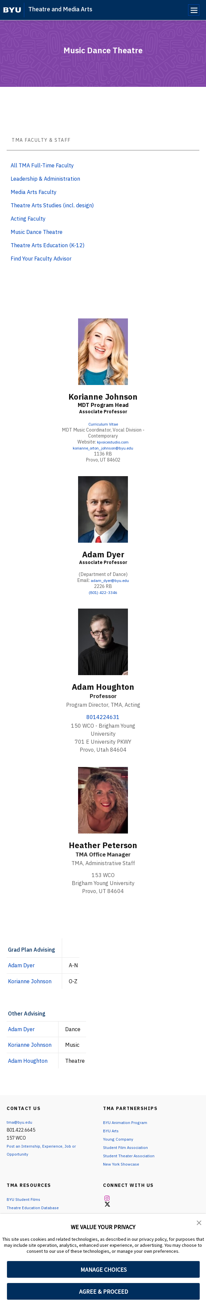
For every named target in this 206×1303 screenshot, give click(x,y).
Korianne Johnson (103, 396)
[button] (199, 1223)
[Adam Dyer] (103, 509)
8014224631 (103, 717)
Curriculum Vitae (103, 424)
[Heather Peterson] (103, 800)
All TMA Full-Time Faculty (42, 165)
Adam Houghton (103, 686)
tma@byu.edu (21, 1122)
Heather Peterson (103, 845)
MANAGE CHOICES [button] (103, 1269)
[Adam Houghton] (103, 642)
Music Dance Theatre (36, 232)
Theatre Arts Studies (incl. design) (52, 205)
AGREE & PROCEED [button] (103, 1291)
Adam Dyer (103, 554)
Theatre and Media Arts (60, 9)
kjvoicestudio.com (112, 442)
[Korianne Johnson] (103, 351)
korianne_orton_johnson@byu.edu (103, 448)
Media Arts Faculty (33, 192)
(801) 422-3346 (103, 592)
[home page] (12, 10)
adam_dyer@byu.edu (110, 580)
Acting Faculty (28, 218)
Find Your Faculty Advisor (41, 258)
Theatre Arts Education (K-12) (47, 245)
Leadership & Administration (45, 178)
